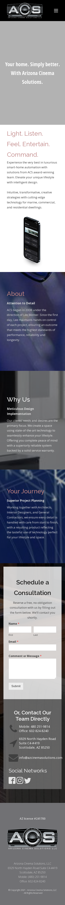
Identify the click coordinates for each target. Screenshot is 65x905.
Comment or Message (25, 656)
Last (35, 635)
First (11, 635)
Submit (16, 686)
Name (14, 624)
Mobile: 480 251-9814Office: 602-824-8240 (34, 728)
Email (13, 642)
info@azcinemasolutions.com (40, 758)
